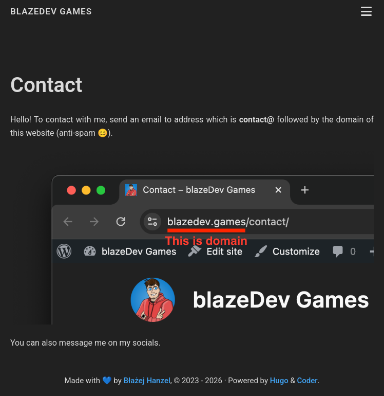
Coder (307, 380)
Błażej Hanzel (147, 380)
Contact (46, 85)
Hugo (279, 380)
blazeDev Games (52, 11)
